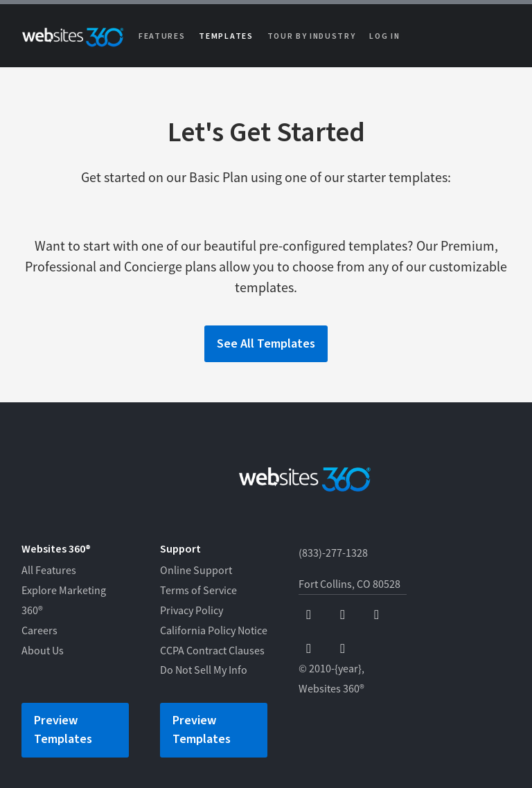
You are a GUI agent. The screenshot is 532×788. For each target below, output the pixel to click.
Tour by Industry (311, 36)
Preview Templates (63, 730)
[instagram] (309, 649)
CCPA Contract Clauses (212, 651)
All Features (48, 570)
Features (162, 36)
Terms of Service (198, 591)
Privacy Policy (191, 611)
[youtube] (342, 615)
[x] (376, 615)
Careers (39, 631)
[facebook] (309, 615)
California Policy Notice (213, 631)
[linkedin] (342, 649)
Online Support (196, 570)
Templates (226, 36)
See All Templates (266, 343)
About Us (42, 651)
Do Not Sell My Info (203, 670)
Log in (384, 36)
